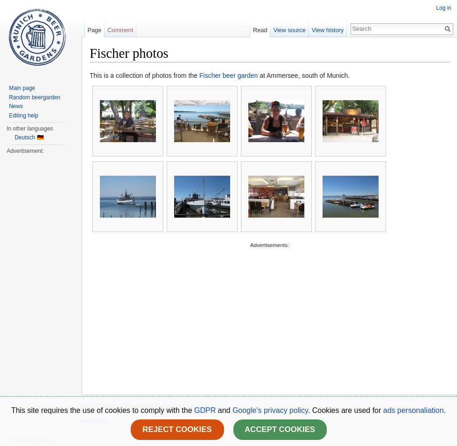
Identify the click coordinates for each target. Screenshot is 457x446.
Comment (120, 30)
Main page (22, 88)
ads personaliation (413, 410)
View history (328, 30)
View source (289, 30)
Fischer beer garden (228, 75)
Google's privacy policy (270, 410)
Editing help (23, 115)
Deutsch (24, 137)
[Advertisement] (270, 315)
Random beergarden (34, 97)
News (16, 106)
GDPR (206, 410)
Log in (443, 8)
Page (94, 30)
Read (260, 30)
